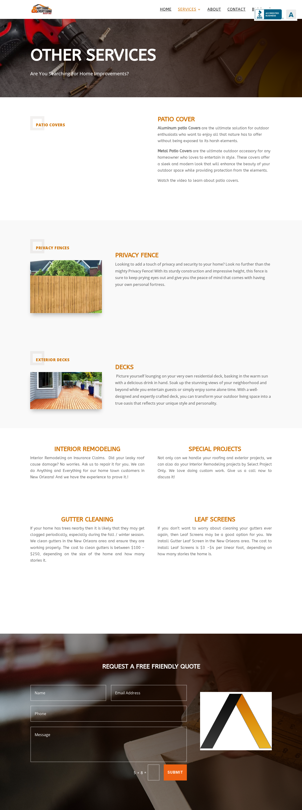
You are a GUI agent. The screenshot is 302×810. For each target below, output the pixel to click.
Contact (236, 10)
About (214, 10)
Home (166, 10)
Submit (175, 772)
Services (187, 10)
